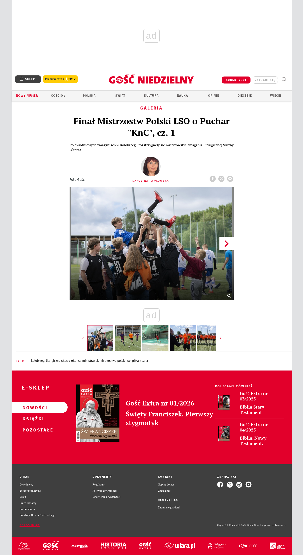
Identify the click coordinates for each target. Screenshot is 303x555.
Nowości (33, 407)
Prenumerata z (60, 79)
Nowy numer (27, 95)
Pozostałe (33, 429)
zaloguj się (265, 80)
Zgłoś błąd (30, 525)
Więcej (275, 95)
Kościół (58, 95)
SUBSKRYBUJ (236, 80)
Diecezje (245, 95)
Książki (33, 418)
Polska (89, 95)
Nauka (182, 95)
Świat (120, 95)
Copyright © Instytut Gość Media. (235, 525)
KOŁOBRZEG (37, 361)
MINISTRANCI (90, 361)
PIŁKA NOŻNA (140, 361)
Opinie (213, 95)
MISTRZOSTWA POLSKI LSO (115, 361)
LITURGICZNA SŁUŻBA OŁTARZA (63, 361)
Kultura (151, 95)
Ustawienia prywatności (107, 496)
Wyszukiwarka (284, 79)
